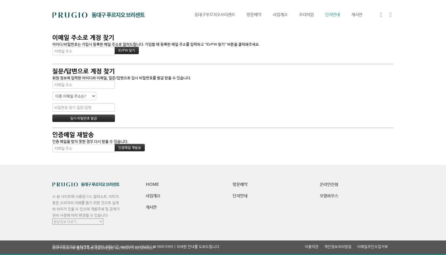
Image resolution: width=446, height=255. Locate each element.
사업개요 (280, 14)
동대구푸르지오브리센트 (215, 14)
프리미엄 (306, 14)
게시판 (356, 14)
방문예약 (254, 14)
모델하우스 (329, 195)
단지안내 (332, 14)
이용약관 (312, 246)
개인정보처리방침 (338, 246)
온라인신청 (329, 184)
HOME (152, 184)
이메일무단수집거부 (372, 246)
